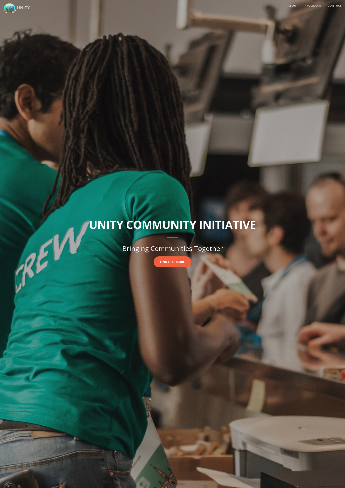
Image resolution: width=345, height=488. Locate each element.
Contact (335, 5)
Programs (313, 5)
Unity (16, 7)
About (293, 5)
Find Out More (172, 262)
